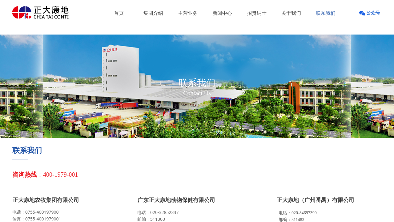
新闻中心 (222, 13)
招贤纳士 (257, 13)
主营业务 (188, 13)
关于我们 (291, 13)
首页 (119, 13)
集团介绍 (153, 13)
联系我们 (326, 13)
